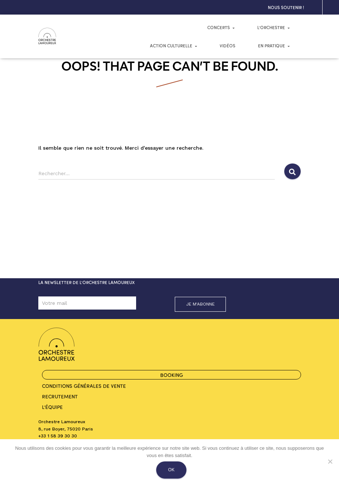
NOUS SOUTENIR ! (286, 7)
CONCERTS (221, 27)
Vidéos (227, 45)
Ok (171, 469)
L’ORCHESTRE (273, 27)
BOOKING (171, 374)
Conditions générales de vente (84, 385)
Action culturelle (173, 45)
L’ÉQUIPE (52, 407)
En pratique (274, 45)
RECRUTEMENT (60, 396)
